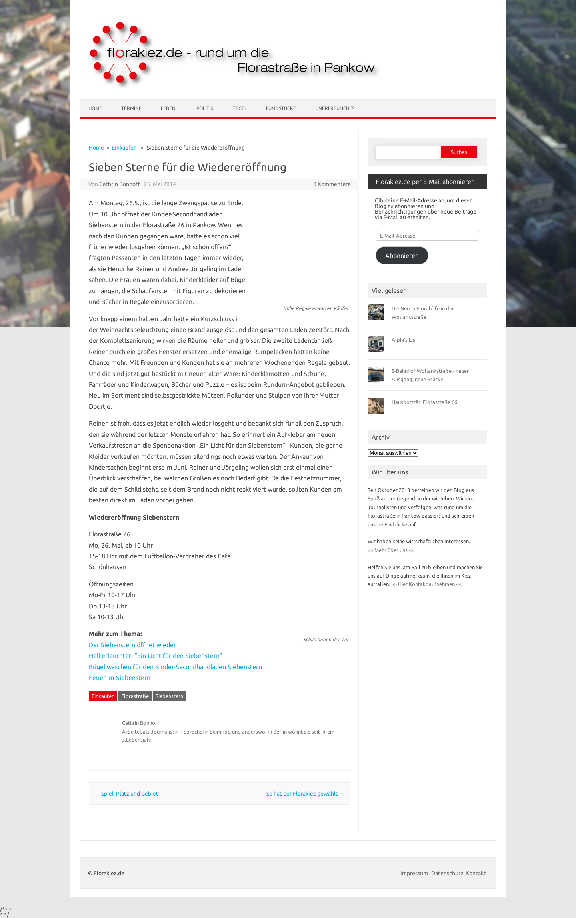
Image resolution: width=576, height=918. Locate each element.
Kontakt (476, 873)
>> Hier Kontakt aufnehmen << (426, 584)
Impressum (414, 873)
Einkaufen (124, 147)
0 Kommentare (332, 184)
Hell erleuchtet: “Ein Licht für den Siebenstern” (155, 655)
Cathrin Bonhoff (119, 184)
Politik (205, 108)
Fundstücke (281, 108)
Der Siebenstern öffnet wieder (132, 644)
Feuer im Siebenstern (119, 677)
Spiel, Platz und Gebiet (126, 793)
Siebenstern (169, 696)
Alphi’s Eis (403, 339)
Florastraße (135, 696)
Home (95, 108)
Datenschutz (447, 873)
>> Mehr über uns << (391, 550)
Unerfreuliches (334, 108)
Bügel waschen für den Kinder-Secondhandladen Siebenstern (175, 666)
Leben (168, 108)
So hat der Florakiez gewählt (305, 793)
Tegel (240, 108)
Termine (131, 108)
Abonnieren (402, 255)
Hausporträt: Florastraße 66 (424, 402)
